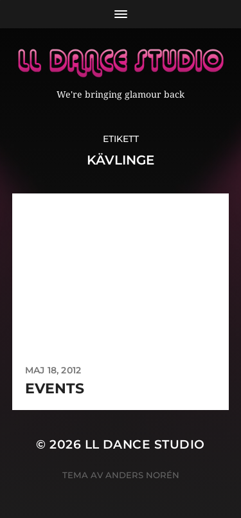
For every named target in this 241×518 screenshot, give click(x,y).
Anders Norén (142, 475)
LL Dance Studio (145, 444)
